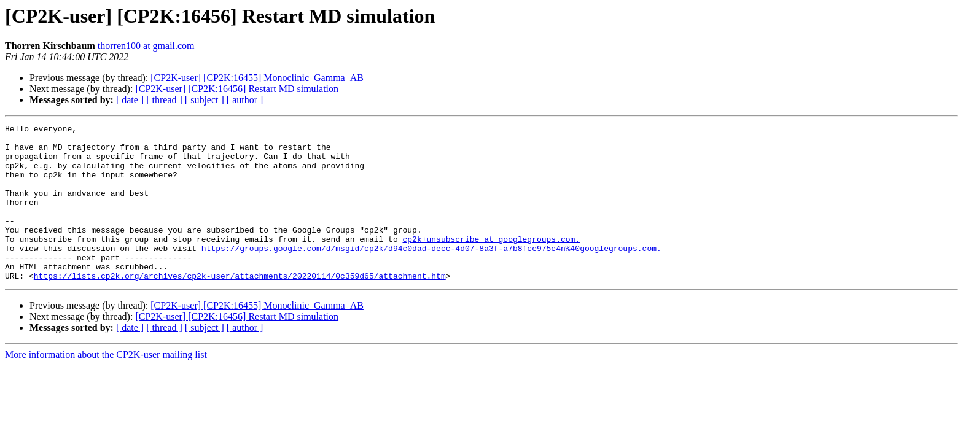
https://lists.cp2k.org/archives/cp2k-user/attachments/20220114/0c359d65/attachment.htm (240, 306)
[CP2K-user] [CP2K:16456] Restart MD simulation (236, 88)
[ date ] (130, 100)
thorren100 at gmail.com (146, 46)
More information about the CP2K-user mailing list (106, 386)
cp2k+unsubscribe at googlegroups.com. (491, 262)
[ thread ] (164, 100)
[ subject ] (204, 100)
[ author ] (245, 100)
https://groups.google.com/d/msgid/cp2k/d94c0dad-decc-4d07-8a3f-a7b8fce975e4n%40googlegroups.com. (431, 273)
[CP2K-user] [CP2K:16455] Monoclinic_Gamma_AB (257, 77)
